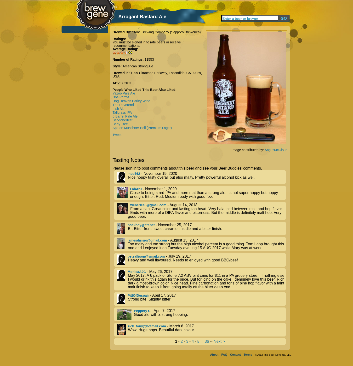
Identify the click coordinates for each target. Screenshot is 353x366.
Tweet (117, 135)
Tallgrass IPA (122, 112)
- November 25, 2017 (201, 228)
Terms (248, 354)
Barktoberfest (122, 120)
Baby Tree (120, 124)
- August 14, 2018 (201, 210)
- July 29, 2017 (201, 259)
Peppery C (142, 311)
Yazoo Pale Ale (124, 93)
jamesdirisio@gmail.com (147, 240)
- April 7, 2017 (201, 314)
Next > (219, 341)
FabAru (136, 189)
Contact (235, 354)
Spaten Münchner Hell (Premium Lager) (142, 128)
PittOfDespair (138, 295)
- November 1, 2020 (201, 193)
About (214, 354)
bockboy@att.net (141, 225)
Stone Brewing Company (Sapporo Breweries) (166, 32)
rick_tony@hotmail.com (147, 326)
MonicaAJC (137, 272)
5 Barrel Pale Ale (125, 116)
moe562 (134, 174)
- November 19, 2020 (201, 177)
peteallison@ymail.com (146, 256)
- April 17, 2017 (201, 299)
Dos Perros (121, 97)
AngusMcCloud (276, 150)
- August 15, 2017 (201, 244)
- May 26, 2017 (201, 279)
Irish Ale (119, 109)
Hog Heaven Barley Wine (131, 101)
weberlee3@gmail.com (148, 205)
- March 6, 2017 (201, 329)
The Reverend (123, 105)
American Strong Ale (138, 66)
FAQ (224, 354)
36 (207, 341)
